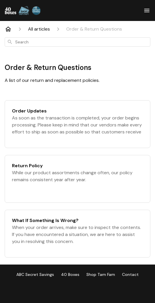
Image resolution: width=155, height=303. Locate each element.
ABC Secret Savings (35, 274)
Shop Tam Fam (100, 274)
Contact (130, 274)
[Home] (8, 29)
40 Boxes (70, 274)
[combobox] (77, 42)
